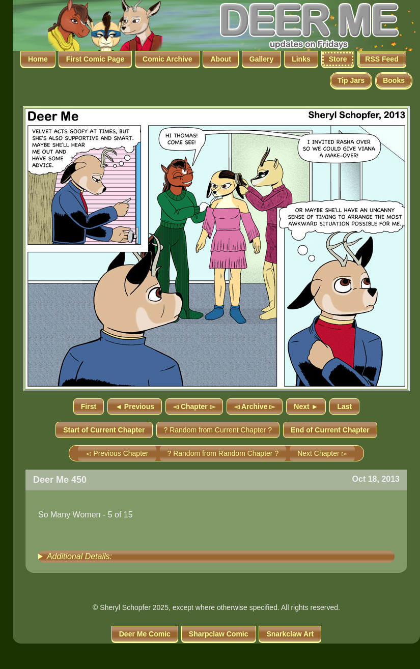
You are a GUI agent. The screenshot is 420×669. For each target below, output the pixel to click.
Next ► (306, 406)
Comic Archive (167, 59)
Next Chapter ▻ (322, 453)
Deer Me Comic (145, 634)
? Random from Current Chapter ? (218, 430)
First (88, 406)
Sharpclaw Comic (218, 634)
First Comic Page (95, 59)
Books (394, 80)
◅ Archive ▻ (254, 406)
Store (338, 59)
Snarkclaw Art (290, 634)
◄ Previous (134, 406)
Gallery (261, 59)
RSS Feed (381, 59)
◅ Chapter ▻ (194, 406)
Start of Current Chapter (104, 430)
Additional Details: (79, 556)
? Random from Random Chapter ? (223, 453)
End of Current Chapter (330, 430)
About (220, 59)
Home (38, 59)
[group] (216, 556)
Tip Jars (351, 80)
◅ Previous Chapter (117, 453)
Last (344, 406)
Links (301, 59)
